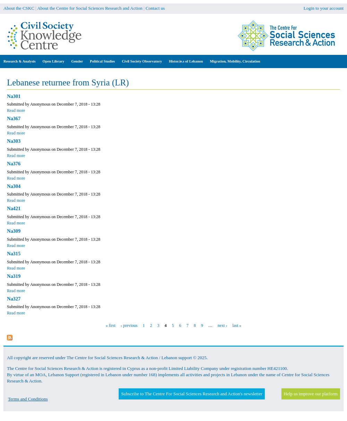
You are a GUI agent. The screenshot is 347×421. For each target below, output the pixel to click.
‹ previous (129, 325)
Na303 (13, 141)
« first (111, 325)
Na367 (13, 118)
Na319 (13, 276)
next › (222, 325)
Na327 (13, 299)
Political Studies (102, 61)
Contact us (155, 8)
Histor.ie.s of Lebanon (186, 61)
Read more (16, 110)
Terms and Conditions (28, 399)
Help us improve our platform (311, 393)
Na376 (13, 163)
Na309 (13, 231)
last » (237, 325)
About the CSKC (18, 8)
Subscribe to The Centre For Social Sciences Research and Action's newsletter (191, 393)
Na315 (13, 253)
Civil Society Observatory (142, 61)
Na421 (13, 208)
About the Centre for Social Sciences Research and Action (89, 8)
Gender (77, 61)
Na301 (13, 96)
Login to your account (324, 8)
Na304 (13, 186)
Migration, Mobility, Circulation (235, 61)
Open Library (54, 61)
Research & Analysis (19, 61)
